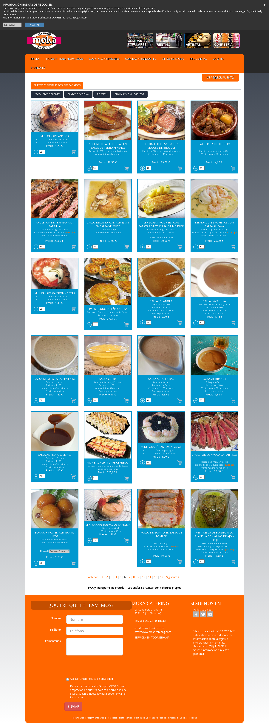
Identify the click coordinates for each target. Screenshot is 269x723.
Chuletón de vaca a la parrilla (214, 454)
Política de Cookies (144, 717)
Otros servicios (173, 58)
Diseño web (78, 717)
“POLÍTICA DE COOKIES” (49, 17)
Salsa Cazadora (214, 301)
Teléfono (55, 629)
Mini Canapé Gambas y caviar (161, 447)
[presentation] (94, 665)
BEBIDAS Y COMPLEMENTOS (129, 94)
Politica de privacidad (100, 678)
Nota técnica (125, 717)
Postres (101, 94)
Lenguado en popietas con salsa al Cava (214, 224)
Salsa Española (161, 301)
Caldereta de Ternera (214, 144)
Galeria (218, 58)
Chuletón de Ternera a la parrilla (54, 224)
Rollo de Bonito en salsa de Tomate (161, 534)
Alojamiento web (95, 717)
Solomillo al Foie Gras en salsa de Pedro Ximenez (108, 145)
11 (149, 577)
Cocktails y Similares (104, 58)
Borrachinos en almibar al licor (54, 534)
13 (161, 577)
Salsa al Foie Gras (161, 379)
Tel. (150, 620)
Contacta (38, 68)
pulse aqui (70, 232)
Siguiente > (173, 577)
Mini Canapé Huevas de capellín (107, 524)
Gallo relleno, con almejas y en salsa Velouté (108, 224)
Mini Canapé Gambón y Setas (54, 293)
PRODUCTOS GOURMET (47, 94)
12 (155, 577)
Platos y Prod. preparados (64, 58)
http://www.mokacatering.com (152, 632)
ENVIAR (73, 706)
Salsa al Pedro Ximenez (55, 454)
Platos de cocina (78, 94)
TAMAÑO (44, 551)
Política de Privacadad (167, 717)
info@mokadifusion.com (149, 628)
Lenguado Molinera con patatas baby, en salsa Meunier (161, 224)
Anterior (93, 577)
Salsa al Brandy (214, 379)
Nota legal (112, 717)
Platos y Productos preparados (57, 85)
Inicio (35, 58)
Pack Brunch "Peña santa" (108, 309)
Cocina (183, 717)
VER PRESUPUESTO (220, 78)
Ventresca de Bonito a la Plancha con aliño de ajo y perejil (214, 536)
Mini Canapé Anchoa (54, 136)
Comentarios (53, 641)
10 (143, 577)
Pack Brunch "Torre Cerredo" (107, 462)
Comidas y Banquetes (140, 58)
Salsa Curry (107, 379)
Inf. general (198, 58)
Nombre (56, 618)
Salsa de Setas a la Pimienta (55, 379)
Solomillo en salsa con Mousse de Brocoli (161, 145)
